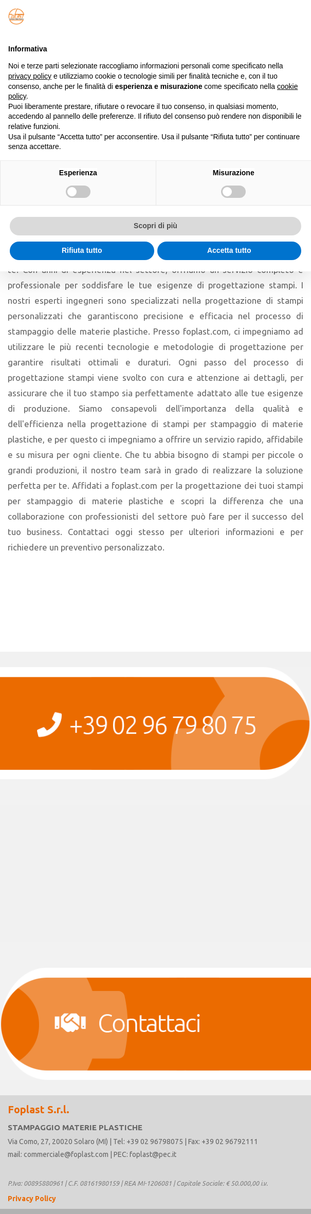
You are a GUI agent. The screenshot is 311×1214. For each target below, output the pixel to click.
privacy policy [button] (29, 76)
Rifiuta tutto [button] (82, 250)
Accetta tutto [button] (229, 250)
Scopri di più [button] (155, 226)
